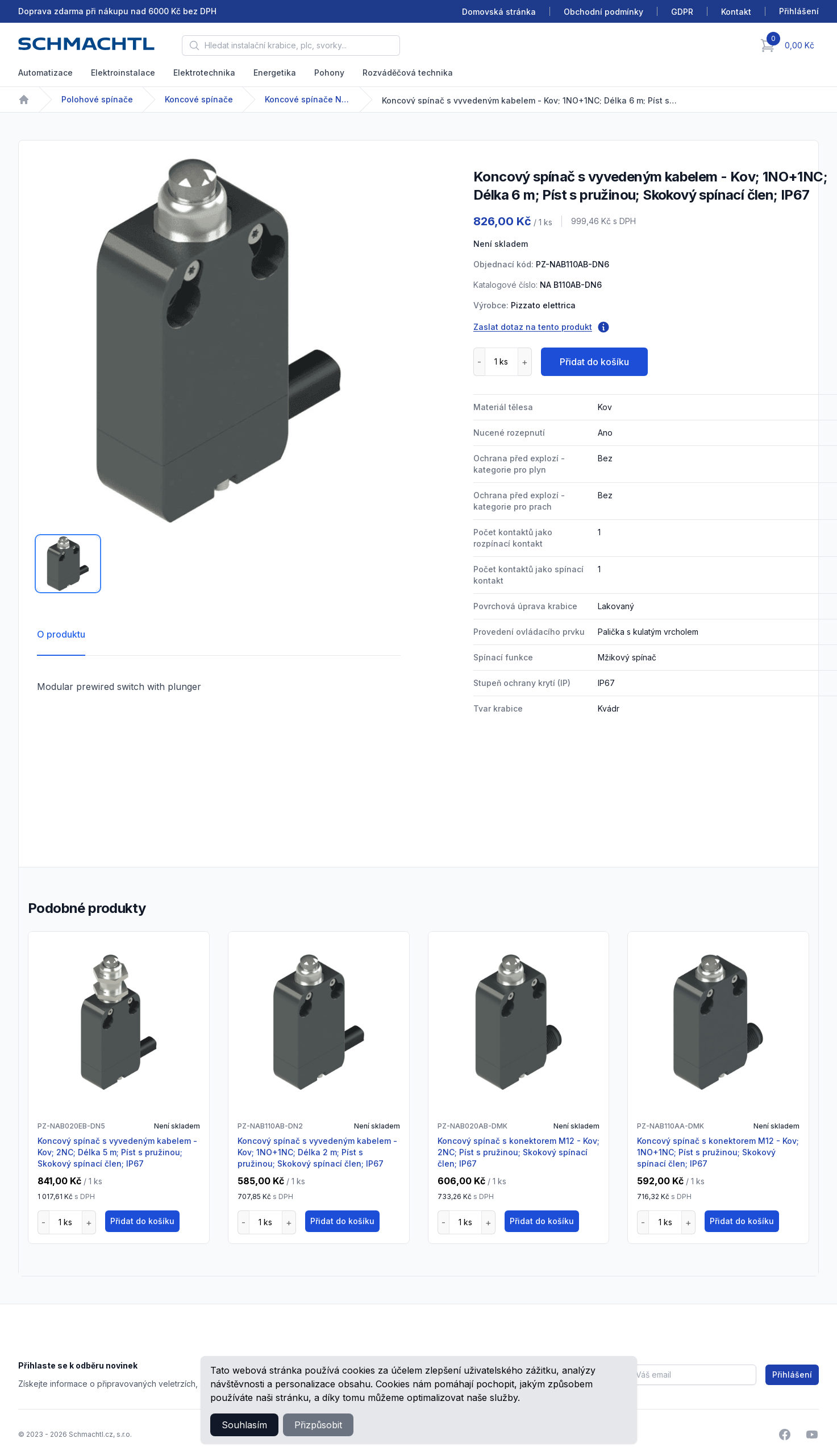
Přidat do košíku (594, 361)
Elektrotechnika (204, 72)
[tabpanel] (219, 341)
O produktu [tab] (61, 634)
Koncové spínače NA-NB (307, 99)
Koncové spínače (199, 99)
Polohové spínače (97, 99)
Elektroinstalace (123, 72)
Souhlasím (244, 1425)
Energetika (274, 72)
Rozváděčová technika (408, 72)
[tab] (68, 563)
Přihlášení (792, 1374)
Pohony (329, 72)
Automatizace (45, 72)
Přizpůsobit (318, 1425)
